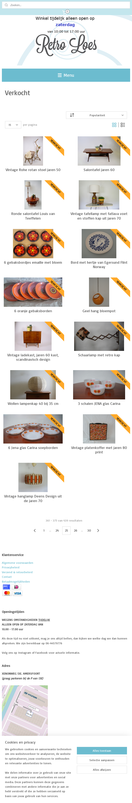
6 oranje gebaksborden (33, 311)
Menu (66, 75)
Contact (7, 576)
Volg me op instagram (24, 767)
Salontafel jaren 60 (99, 169)
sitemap (50, 795)
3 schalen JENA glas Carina (99, 403)
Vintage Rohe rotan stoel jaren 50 (33, 169)
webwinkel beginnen (73, 795)
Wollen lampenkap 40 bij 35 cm (33, 403)
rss (58, 795)
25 (66, 530)
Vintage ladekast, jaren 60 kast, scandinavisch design (33, 357)
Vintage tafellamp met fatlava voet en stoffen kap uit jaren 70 (99, 215)
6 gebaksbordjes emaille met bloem (33, 262)
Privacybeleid (10, 567)
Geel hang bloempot (99, 311)
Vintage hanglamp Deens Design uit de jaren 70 (33, 498)
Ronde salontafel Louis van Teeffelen (33, 215)
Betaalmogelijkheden (16, 581)
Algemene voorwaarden (17, 562)
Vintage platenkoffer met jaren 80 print (99, 449)
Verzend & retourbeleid (17, 572)
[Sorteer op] (96, 115)
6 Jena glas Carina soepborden (33, 447)
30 (89, 530)
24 (57, 530)
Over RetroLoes (19, 754)
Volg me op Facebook (19, 761)
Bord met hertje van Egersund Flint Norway (99, 264)
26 (75, 530)
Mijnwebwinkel (107, 795)
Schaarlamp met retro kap (99, 355)
